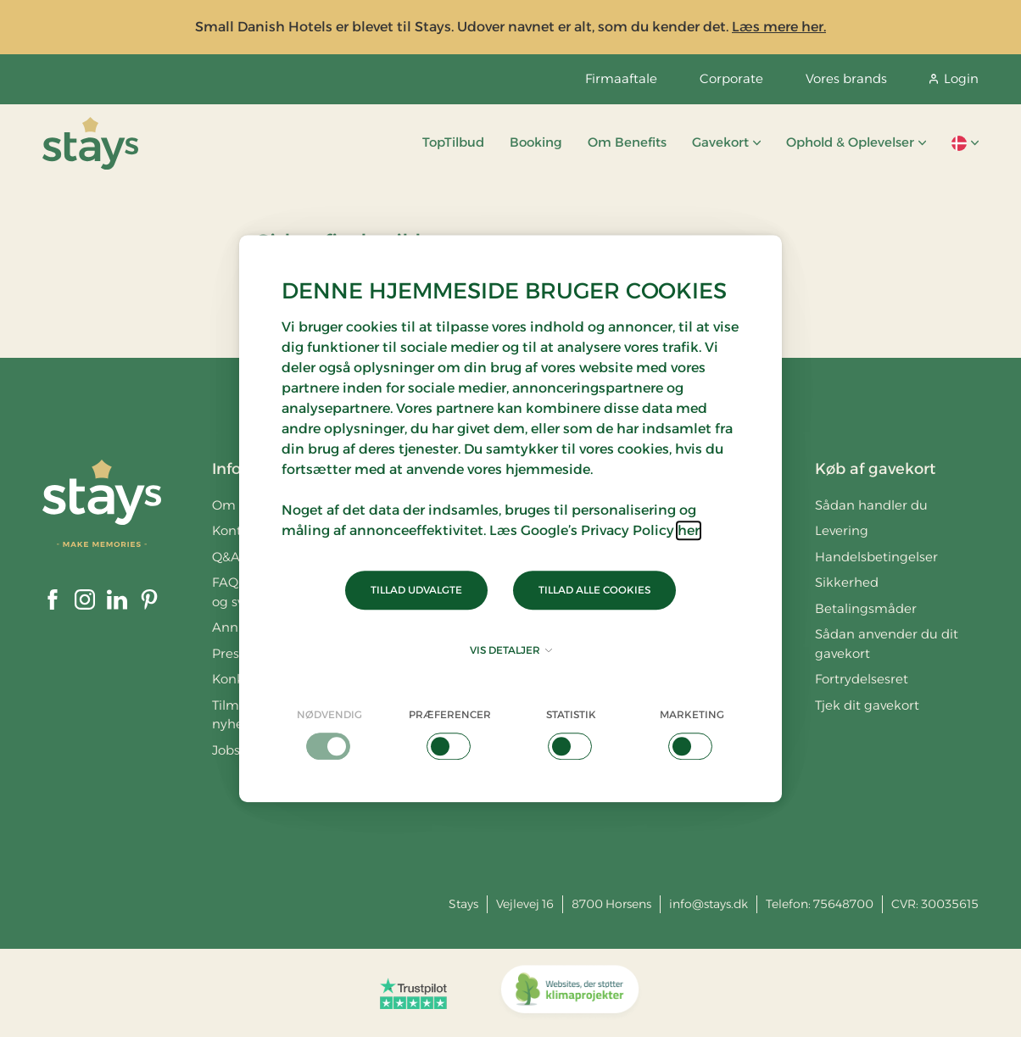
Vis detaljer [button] (511, 650)
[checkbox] (329, 733)
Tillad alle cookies (594, 589)
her (689, 530)
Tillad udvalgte (416, 589)
